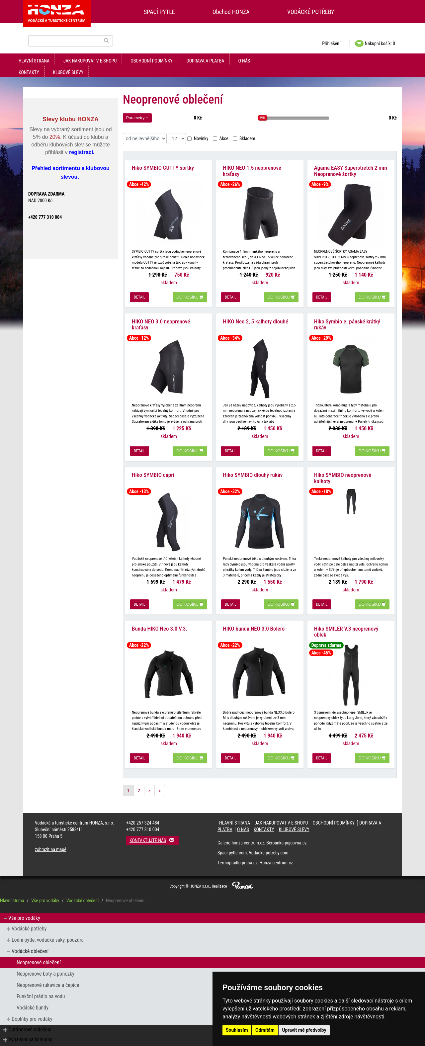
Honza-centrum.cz (276, 854)
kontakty (29, 72)
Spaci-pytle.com (232, 844)
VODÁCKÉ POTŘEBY (310, 11)
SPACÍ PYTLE (159, 11)
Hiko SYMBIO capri (153, 468)
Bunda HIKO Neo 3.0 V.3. (159, 620)
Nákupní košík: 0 (375, 43)
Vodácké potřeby (29, 920)
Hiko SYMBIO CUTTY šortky (163, 165)
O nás (244, 60)
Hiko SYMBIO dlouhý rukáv (253, 468)
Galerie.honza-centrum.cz (240, 834)
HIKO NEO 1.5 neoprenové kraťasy (252, 168)
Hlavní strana (34, 60)
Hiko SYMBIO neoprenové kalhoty (343, 471)
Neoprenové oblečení (39, 954)
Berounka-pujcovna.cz (286, 834)
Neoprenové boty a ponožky (45, 965)
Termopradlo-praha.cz (237, 854)
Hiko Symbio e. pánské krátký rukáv (347, 320)
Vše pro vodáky (45, 892)
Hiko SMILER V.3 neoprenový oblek (346, 623)
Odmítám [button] (265, 1030)
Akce (220, 138)
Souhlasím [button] (237, 1030)
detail (139, 295)
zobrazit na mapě (50, 840)
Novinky (198, 138)
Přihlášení (331, 43)
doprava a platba (205, 60)
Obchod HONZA (231, 11)
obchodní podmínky (151, 60)
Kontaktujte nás (154, 831)
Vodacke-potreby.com (268, 844)
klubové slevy (68, 72)
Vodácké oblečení (82, 892)
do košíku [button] (190, 295)
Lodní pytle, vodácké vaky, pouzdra (48, 931)
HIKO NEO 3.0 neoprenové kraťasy (161, 320)
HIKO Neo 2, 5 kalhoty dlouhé (255, 317)
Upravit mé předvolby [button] (304, 1030)
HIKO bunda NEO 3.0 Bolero (254, 620)
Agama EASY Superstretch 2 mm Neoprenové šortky (350, 168)
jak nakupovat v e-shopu (90, 60)
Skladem (244, 138)
